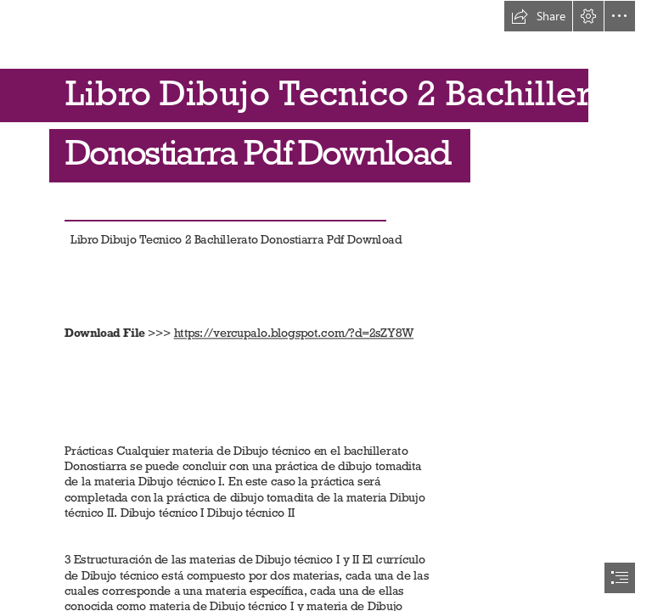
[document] (326, 305)
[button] (538, 16)
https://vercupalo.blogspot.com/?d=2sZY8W (293, 333)
